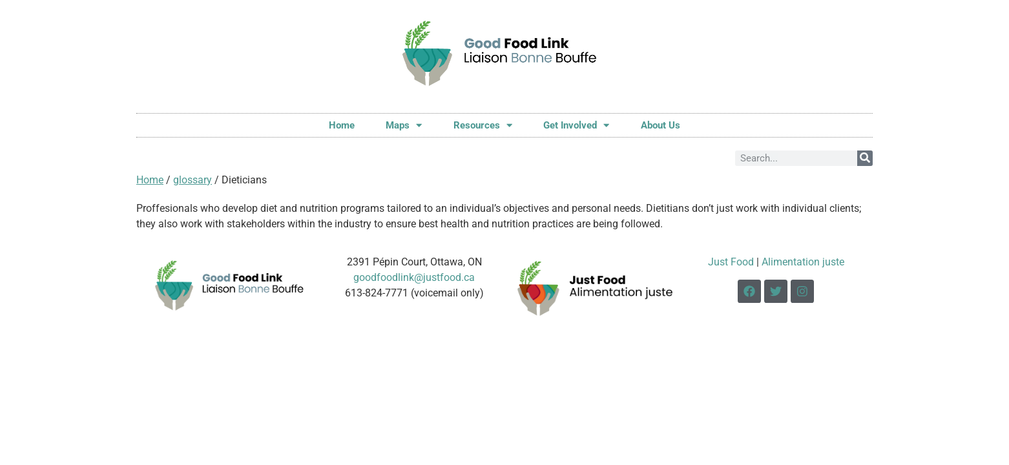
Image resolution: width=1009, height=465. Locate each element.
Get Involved (576, 125)
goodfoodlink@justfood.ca (414, 277)
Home (342, 125)
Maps (404, 125)
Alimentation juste (803, 262)
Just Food (731, 262)
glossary (192, 180)
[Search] (865, 158)
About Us (660, 125)
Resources (482, 125)
